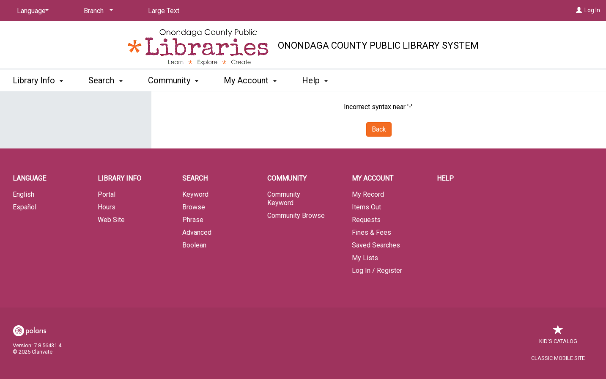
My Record (368, 194)
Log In (592, 10)
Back (379, 129)
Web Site (111, 220)
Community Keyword (283, 198)
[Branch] (97, 11)
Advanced (196, 232)
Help (445, 178)
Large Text (163, 11)
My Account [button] (250, 80)
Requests (366, 220)
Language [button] (29, 178)
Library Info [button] (38, 80)
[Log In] (579, 10)
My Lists (365, 258)
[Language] (31, 11)
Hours (106, 207)
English (23, 194)
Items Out (366, 207)
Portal (106, 194)
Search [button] (105, 80)
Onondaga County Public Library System (378, 45)
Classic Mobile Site (558, 358)
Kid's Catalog (558, 337)
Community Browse (296, 215)
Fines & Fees (371, 232)
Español (24, 207)
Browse (193, 207)
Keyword (195, 194)
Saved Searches (376, 245)
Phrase (192, 220)
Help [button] (315, 80)
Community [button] (173, 80)
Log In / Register (377, 270)
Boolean (194, 245)
